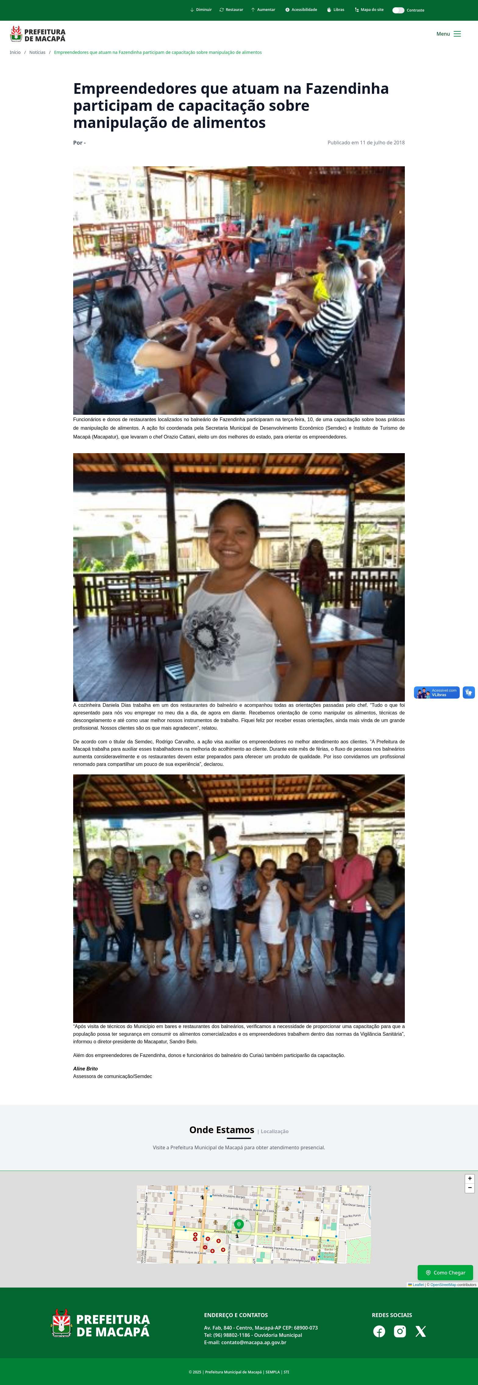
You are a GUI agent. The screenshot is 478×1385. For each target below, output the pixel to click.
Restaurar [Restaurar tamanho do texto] (231, 9)
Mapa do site (369, 9)
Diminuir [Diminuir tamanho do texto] (201, 9)
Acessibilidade (301, 9)
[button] (241, 1226)
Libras (335, 9)
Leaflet (416, 1285)
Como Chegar (445, 1272)
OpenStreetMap (443, 1285)
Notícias (37, 52)
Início (15, 52)
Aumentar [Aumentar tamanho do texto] (263, 9)
